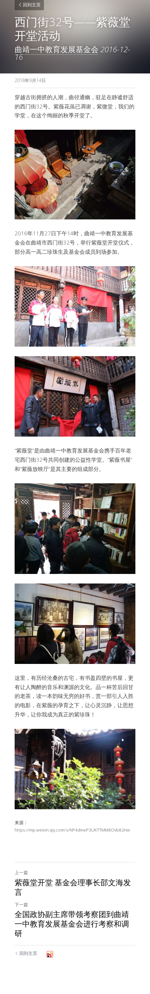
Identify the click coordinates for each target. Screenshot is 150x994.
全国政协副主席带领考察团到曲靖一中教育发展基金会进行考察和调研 (72, 923)
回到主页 (29, 5)
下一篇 (21, 904)
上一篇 (21, 872)
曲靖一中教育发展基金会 (57, 49)
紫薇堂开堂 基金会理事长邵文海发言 (73, 887)
